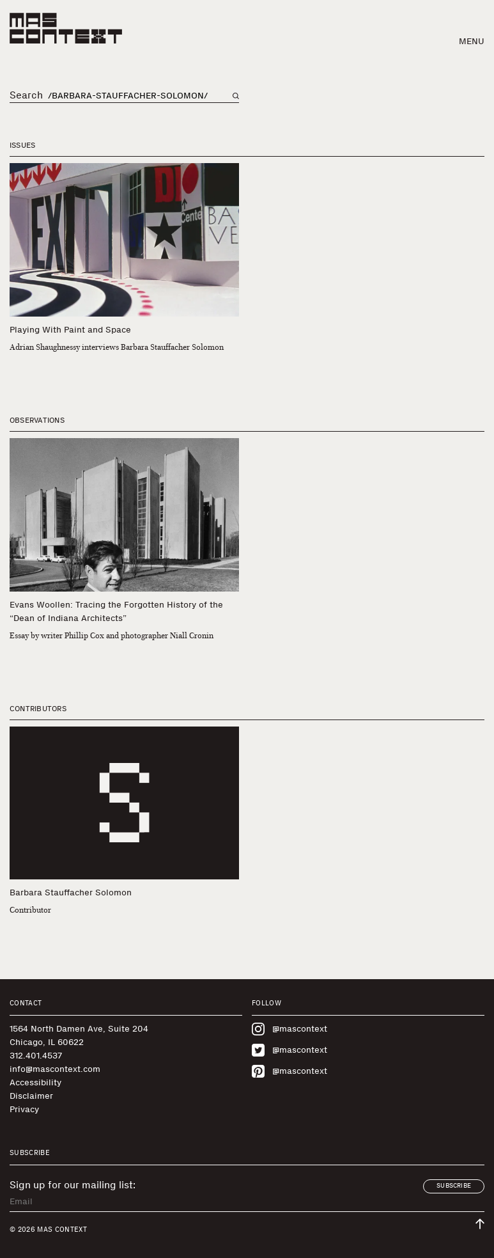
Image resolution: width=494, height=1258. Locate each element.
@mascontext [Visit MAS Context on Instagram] (289, 1029)
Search (26, 95)
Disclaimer (31, 1095)
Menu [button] (471, 41)
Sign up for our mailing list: (72, 1185)
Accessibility (35, 1082)
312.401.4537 (36, 1055)
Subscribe (453, 1186)
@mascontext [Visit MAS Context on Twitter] (289, 1050)
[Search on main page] (236, 96)
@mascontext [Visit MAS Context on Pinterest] (289, 1071)
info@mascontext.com (55, 1069)
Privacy (24, 1109)
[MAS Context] (66, 28)
